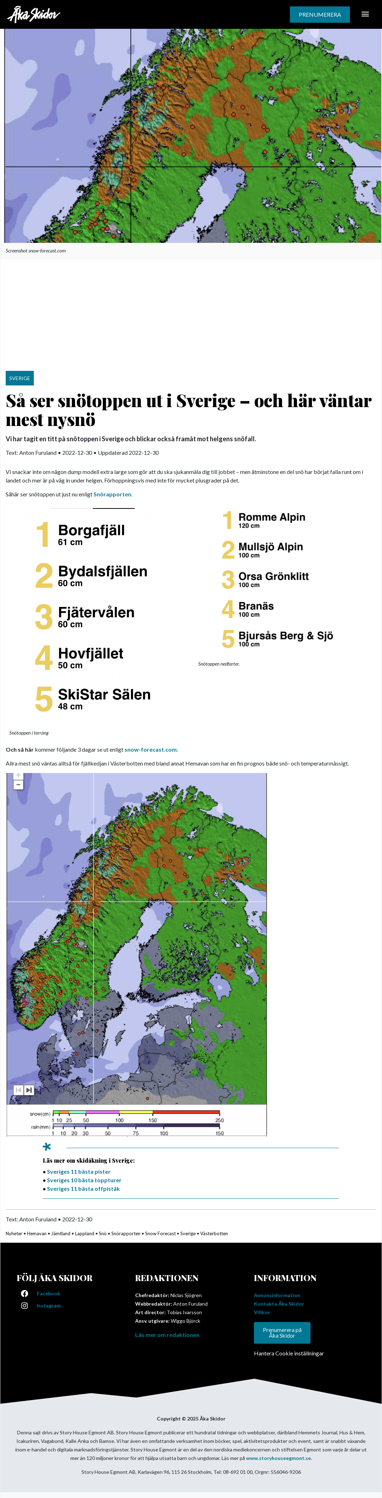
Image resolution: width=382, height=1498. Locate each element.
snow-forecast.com (150, 749)
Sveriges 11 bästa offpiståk (83, 1188)
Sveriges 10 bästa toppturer (84, 1180)
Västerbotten (214, 1233)
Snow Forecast (160, 1233)
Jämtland (60, 1233)
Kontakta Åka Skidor (279, 1304)
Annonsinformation (277, 1295)
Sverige (188, 1233)
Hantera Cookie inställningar (289, 1353)
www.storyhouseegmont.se (278, 1458)
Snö (103, 1233)
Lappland (84, 1233)
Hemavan (37, 1233)
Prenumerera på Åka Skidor (282, 1333)
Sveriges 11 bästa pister (79, 1171)
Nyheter (14, 1233)
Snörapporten (112, 494)
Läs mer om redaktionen (167, 1334)
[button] (320, 14)
